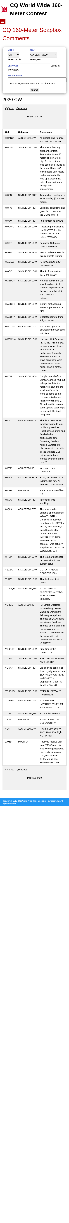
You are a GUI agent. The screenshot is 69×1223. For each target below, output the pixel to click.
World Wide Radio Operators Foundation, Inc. (41, 801)
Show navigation (2, 21)
